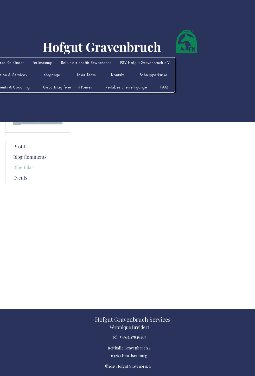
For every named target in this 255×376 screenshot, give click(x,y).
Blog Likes (24, 167)
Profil (19, 146)
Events (20, 178)
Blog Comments (30, 157)
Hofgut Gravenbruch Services (133, 319)
